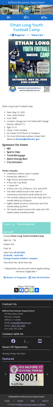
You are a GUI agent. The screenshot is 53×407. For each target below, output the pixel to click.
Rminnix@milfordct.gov (28, 139)
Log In (8, 231)
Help (33, 400)
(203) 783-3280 (18, 325)
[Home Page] (9, 17)
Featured (8, 358)
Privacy (20, 400)
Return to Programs (15, 277)
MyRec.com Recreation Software (31, 404)
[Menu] (44, 17)
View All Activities (39, 277)
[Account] (26, 17)
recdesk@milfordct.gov (20, 322)
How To (45, 400)
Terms (7, 400)
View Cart (35, 35)
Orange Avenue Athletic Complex (20, 258)
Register (17, 35)
